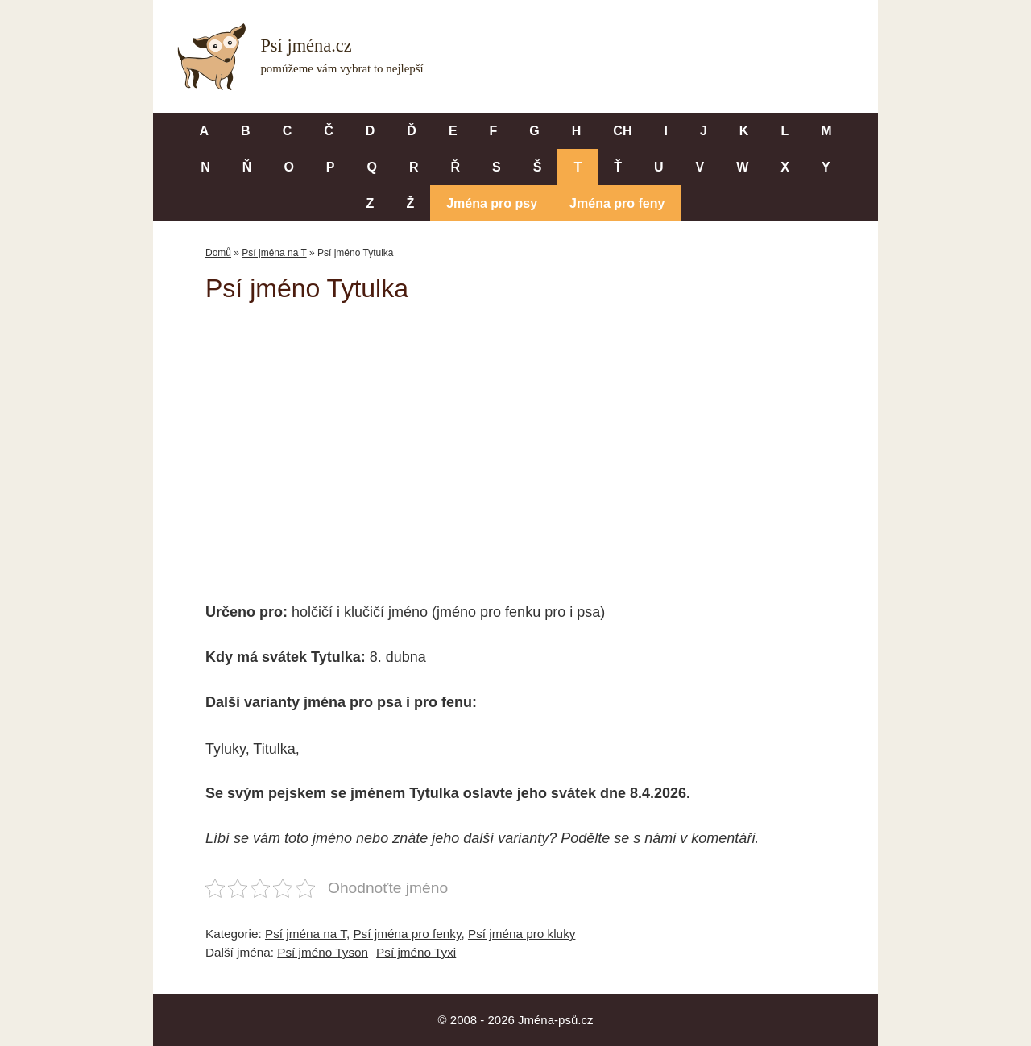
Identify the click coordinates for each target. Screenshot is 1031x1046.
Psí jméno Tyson (322, 952)
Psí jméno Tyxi (416, 952)
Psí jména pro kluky (521, 934)
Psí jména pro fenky (407, 934)
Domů (218, 252)
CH (622, 131)
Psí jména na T (274, 252)
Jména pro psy (491, 203)
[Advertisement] (515, 441)
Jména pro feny (617, 203)
